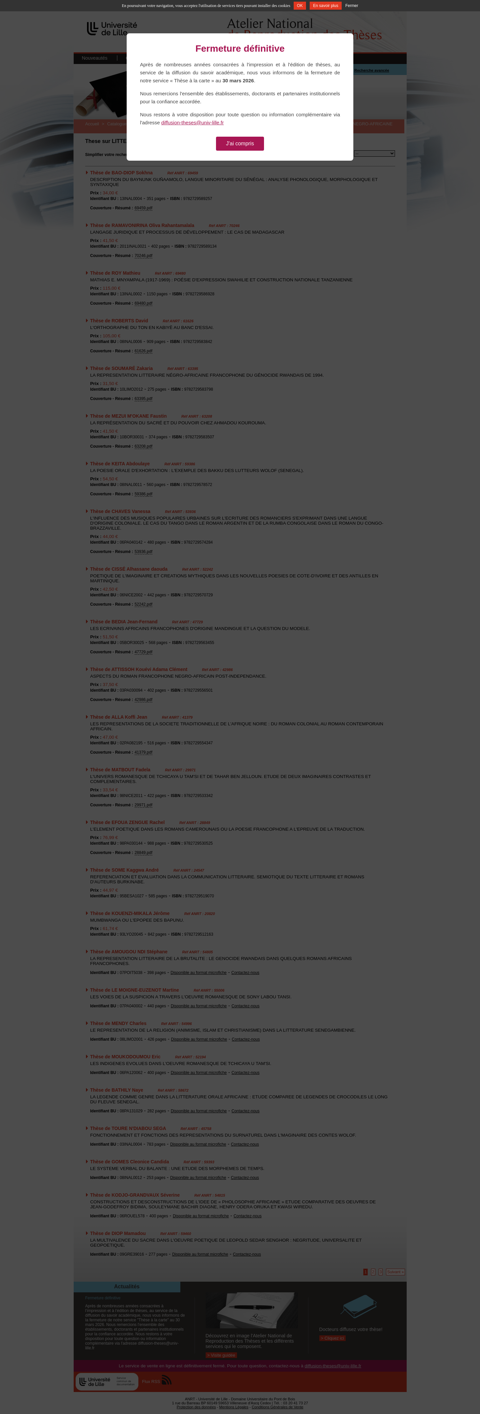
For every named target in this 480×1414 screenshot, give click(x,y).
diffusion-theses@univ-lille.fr (192, 122)
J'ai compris (240, 143)
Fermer (351, 5)
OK (300, 5)
